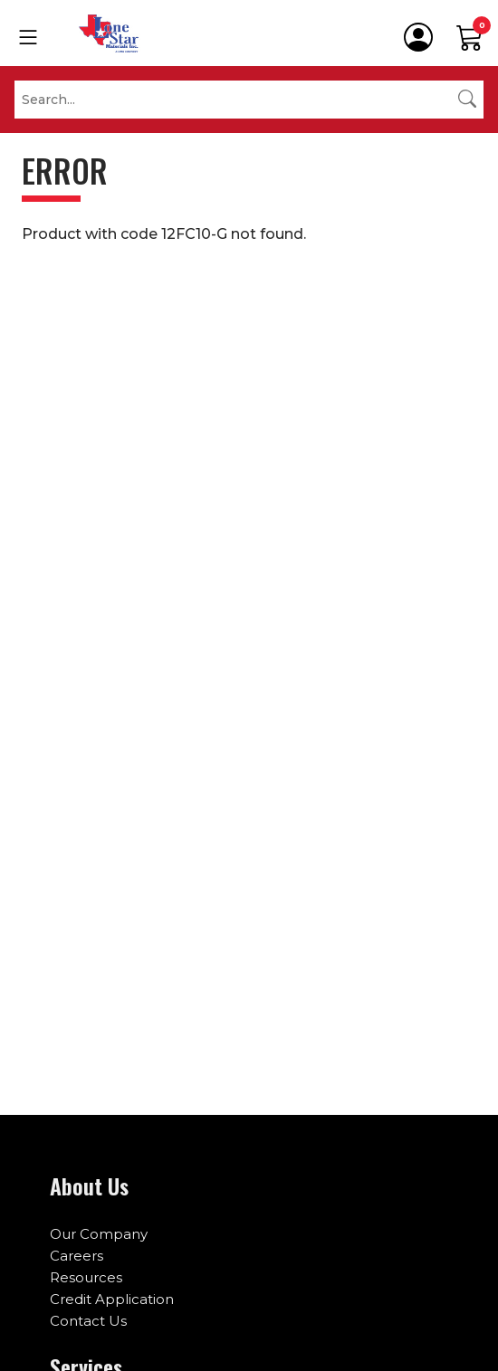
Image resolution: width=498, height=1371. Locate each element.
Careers (76, 1255)
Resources (86, 1277)
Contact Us (88, 1320)
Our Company (99, 1233)
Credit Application (112, 1299)
